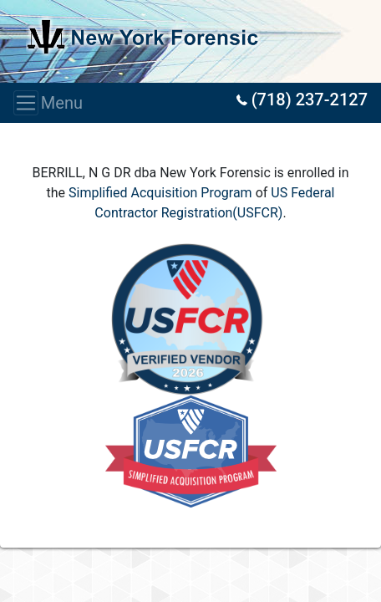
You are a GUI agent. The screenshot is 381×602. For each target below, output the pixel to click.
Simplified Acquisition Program (160, 193)
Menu (31, 103)
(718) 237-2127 (302, 99)
